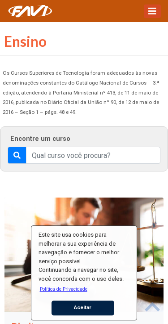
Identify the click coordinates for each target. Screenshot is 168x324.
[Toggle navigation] (152, 11)
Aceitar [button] (82, 307)
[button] (63, 289)
